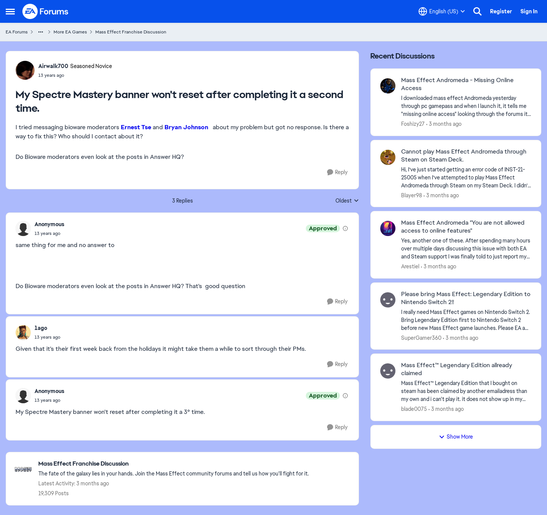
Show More (456, 436)
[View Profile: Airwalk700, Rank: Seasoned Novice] (25, 70)
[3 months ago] (444, 124)
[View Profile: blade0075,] (387, 371)
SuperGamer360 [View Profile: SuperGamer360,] (421, 337)
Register (501, 11)
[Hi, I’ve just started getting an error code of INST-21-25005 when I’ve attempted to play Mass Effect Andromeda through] (466, 177)
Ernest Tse (136, 127)
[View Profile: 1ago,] (23, 332)
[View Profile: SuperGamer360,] (387, 299)
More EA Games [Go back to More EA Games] (70, 32)
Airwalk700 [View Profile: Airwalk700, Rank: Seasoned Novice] (53, 66)
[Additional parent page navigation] (40, 32)
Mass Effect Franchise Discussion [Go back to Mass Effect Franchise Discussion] (130, 32)
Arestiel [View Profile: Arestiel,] (410, 266)
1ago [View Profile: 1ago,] (41, 328)
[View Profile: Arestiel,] (387, 228)
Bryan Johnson (188, 127)
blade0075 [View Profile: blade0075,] (414, 409)
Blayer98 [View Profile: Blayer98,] (411, 195)
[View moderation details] (345, 228)
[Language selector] (441, 11)
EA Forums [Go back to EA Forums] (17, 32)
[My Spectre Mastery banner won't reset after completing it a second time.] (49, 233)
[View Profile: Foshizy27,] (387, 85)
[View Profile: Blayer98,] (387, 157)
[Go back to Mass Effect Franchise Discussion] (173, 464)
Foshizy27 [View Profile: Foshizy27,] (413, 123)
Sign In (529, 11)
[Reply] (337, 172)
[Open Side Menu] (10, 11)
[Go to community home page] (45, 11)
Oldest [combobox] (347, 201)
